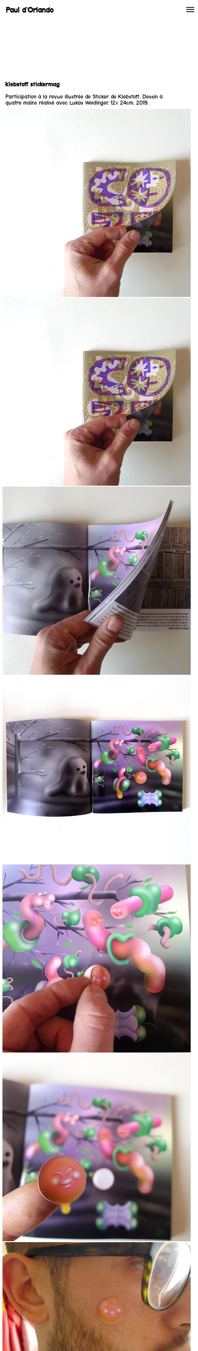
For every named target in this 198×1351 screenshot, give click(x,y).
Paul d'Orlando (29, 10)
